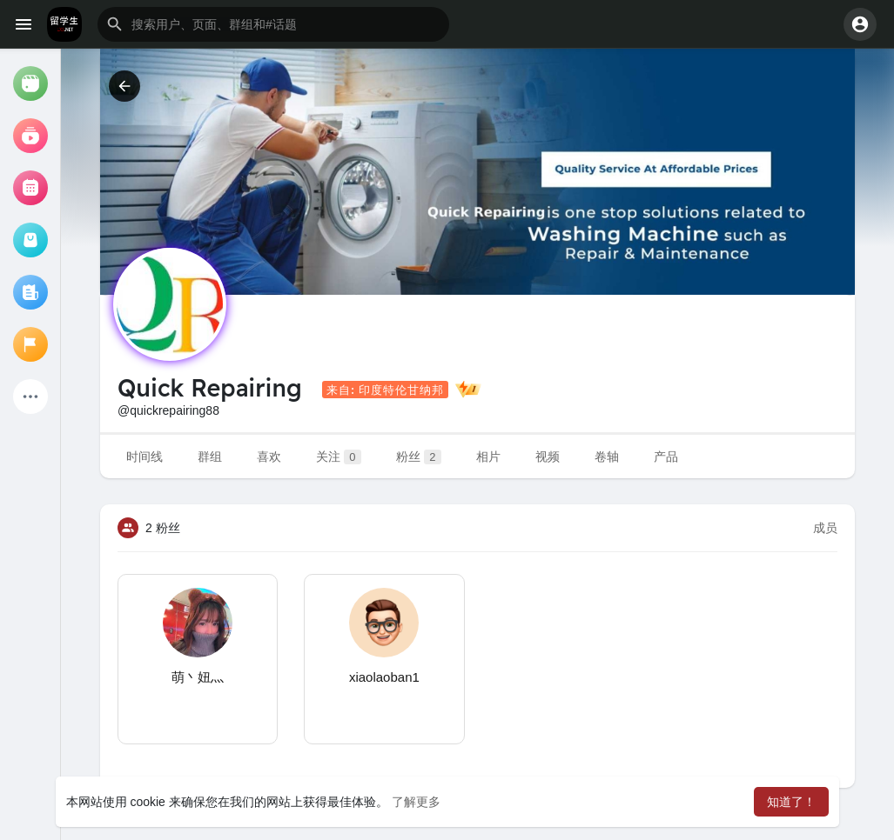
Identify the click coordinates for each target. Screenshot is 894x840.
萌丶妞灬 (197, 677)
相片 (488, 456)
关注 (338, 457)
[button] (273, 24)
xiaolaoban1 (384, 677)
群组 (210, 456)
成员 (825, 528)
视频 (547, 456)
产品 (666, 456)
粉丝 (418, 457)
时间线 (144, 456)
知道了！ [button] (791, 802)
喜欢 (269, 456)
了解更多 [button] (416, 802)
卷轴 (607, 456)
